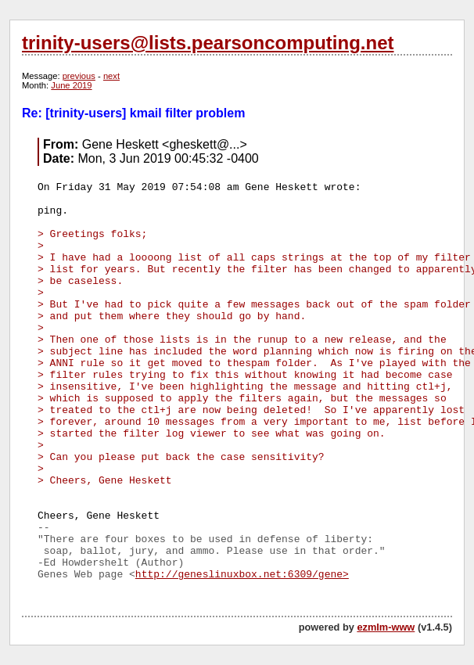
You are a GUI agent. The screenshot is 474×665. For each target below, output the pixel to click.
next (111, 76)
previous (79, 76)
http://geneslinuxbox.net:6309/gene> (242, 575)
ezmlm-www (386, 627)
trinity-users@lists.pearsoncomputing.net (207, 42)
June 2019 (71, 85)
